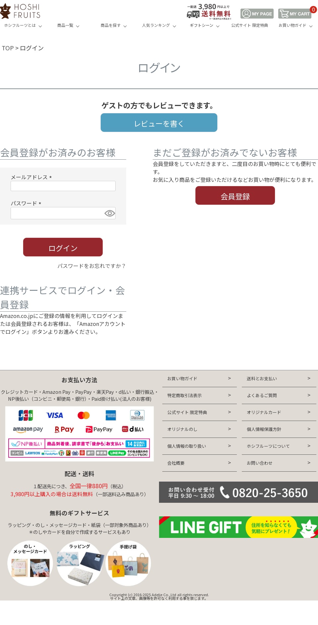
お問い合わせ (260, 463)
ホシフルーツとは (20, 25)
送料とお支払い (262, 378)
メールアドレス (32, 177)
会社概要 (176, 463)
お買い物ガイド (292, 25)
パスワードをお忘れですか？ (91, 266)
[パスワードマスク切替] (109, 213)
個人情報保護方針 (264, 429)
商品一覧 (65, 25)
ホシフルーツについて (268, 446)
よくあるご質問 (262, 395)
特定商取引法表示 (184, 395)
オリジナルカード (264, 412)
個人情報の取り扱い (186, 446)
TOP (8, 47)
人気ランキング (156, 25)
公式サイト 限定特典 (249, 25)
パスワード (27, 203)
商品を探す (111, 25)
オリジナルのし (182, 429)
